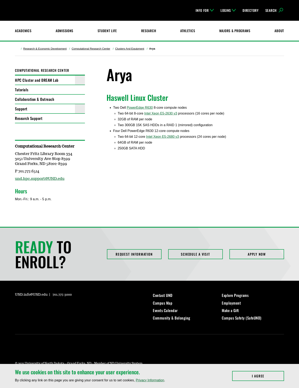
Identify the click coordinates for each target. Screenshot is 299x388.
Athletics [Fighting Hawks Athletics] (187, 30)
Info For (205, 10)
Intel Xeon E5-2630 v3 (160, 113)
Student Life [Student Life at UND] (107, 30)
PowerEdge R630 (140, 107)
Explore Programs (235, 295)
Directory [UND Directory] (251, 10)
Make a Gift (230, 310)
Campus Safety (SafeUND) (241, 318)
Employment (231, 303)
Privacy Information (150, 380)
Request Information (134, 254)
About (279, 30)
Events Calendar (165, 310)
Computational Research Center (91, 48)
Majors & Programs (234, 30)
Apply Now (257, 254)
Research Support (28, 118)
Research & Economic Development (45, 48)
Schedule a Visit (195, 254)
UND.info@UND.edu (31, 294)
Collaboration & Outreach (34, 99)
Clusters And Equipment (129, 48)
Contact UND (163, 295)
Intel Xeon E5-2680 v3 (162, 136)
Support (21, 108)
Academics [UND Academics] (23, 30)
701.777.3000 (62, 294)
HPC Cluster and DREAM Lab (37, 80)
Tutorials (21, 89)
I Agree (268, 375)
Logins (228, 10)
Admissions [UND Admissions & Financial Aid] (64, 30)
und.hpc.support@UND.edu (39, 179)
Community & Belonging (171, 318)
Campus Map (162, 303)
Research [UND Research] (148, 30)
